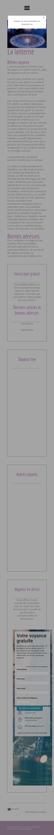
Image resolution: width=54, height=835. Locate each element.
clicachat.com (27, 24)
